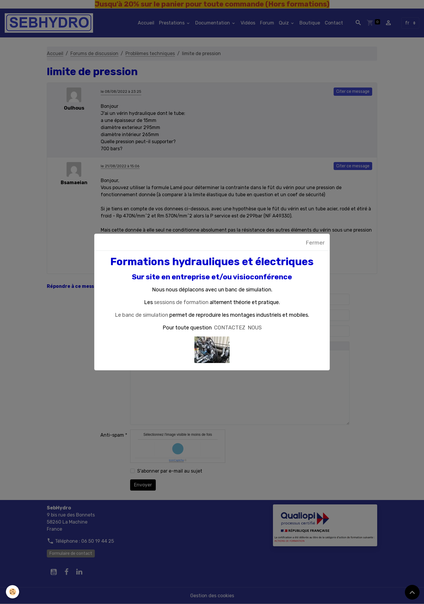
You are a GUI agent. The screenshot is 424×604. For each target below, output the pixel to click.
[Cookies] (12, 591)
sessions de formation (181, 302)
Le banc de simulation (141, 315)
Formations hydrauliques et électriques (212, 261)
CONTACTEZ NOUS (238, 327)
